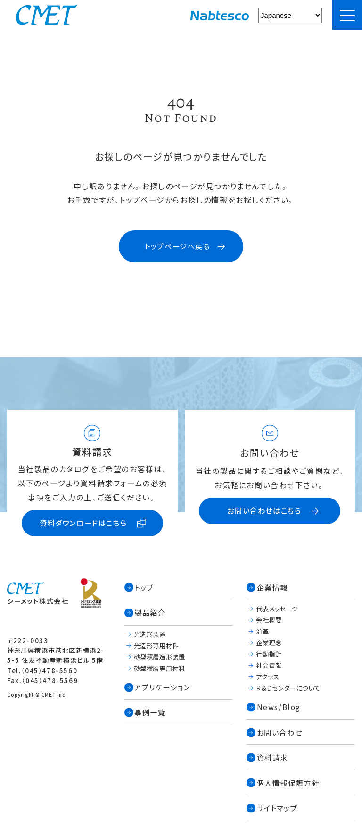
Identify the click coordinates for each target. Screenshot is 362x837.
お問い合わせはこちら (264, 510)
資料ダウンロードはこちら (83, 522)
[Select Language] (290, 15)
